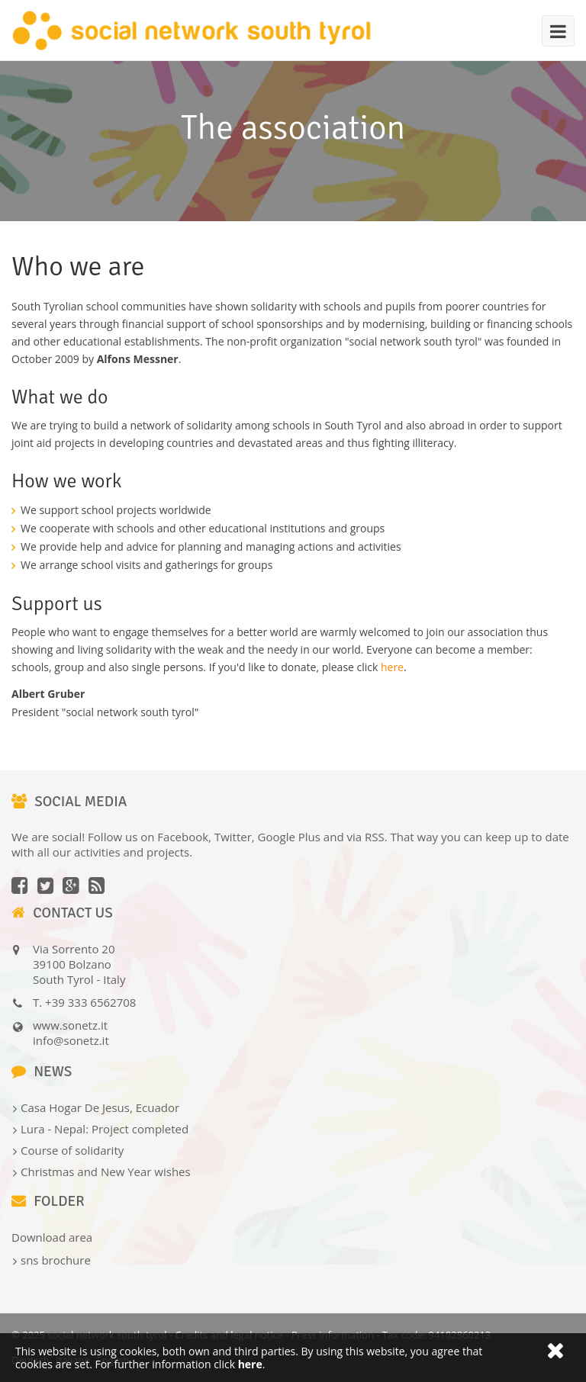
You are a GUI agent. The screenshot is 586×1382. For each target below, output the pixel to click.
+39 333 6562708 (90, 1002)
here (392, 667)
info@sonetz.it (71, 1040)
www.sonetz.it (70, 1025)
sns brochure (56, 1260)
